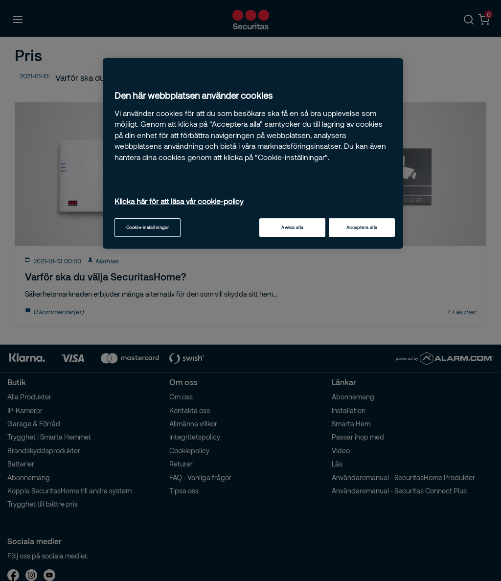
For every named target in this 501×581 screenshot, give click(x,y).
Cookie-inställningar (147, 227)
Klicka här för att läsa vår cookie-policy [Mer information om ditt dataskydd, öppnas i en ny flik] (179, 201)
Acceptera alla (362, 227)
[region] (253, 153)
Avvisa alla (292, 227)
